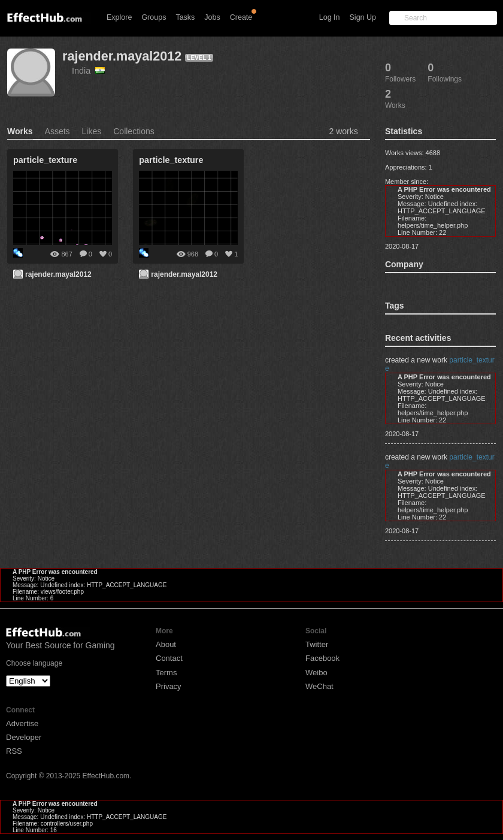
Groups (153, 17)
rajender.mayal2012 (121, 56)
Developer (23, 737)
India (88, 70)
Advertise (22, 723)
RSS (14, 751)
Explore (119, 17)
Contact (169, 658)
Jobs (212, 17)
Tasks (185, 17)
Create (241, 17)
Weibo (316, 672)
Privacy (168, 686)
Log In (329, 17)
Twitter (316, 644)
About (166, 644)
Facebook (322, 658)
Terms (166, 672)
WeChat (319, 686)
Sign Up (363, 17)
